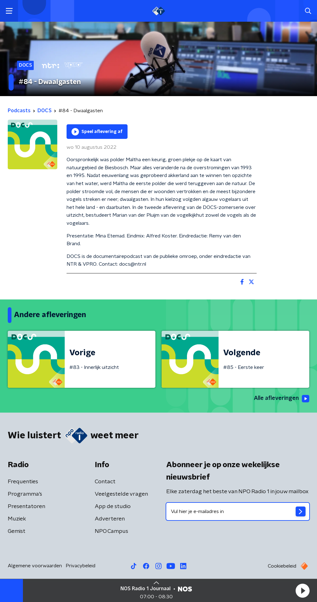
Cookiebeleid (282, 566)
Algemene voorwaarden (35, 565)
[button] (302, 590)
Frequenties (23, 482)
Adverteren (110, 519)
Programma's (25, 494)
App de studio (113, 506)
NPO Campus (111, 531)
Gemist (16, 531)
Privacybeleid (80, 565)
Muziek (17, 519)
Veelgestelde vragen (121, 494)
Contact (105, 482)
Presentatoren (26, 506)
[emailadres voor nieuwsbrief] (237, 511)
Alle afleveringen (281, 398)
